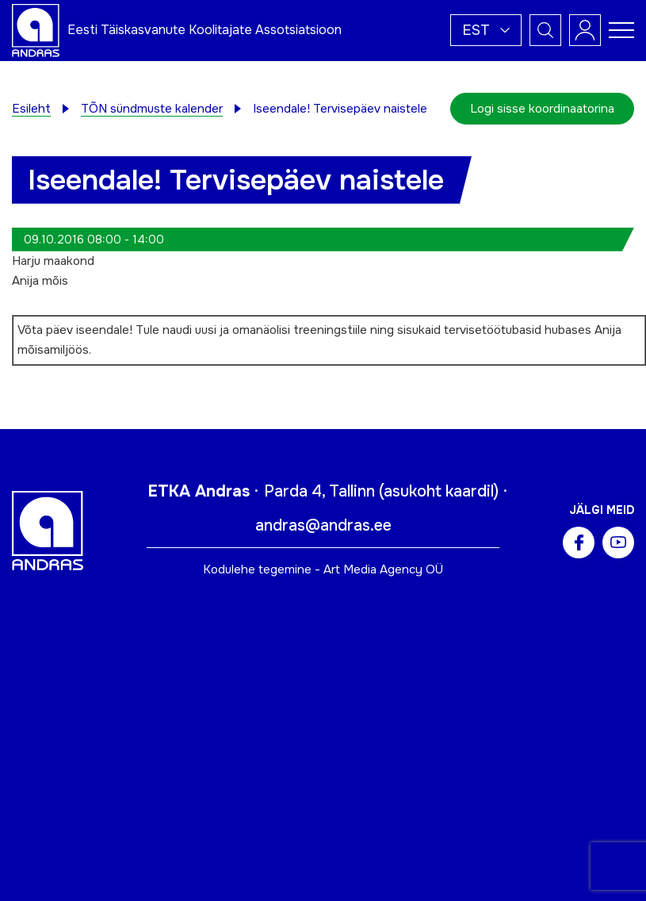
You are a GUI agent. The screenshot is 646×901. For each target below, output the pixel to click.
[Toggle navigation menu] (621, 30)
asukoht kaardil (439, 491)
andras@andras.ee (323, 525)
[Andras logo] (35, 29)
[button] (486, 30)
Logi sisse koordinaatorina (542, 109)
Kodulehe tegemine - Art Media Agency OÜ (323, 569)
